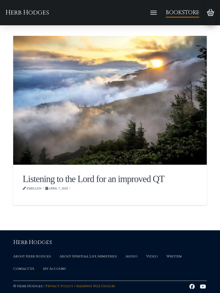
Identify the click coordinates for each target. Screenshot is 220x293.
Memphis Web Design (95, 286)
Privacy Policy (59, 286)
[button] (153, 12)
